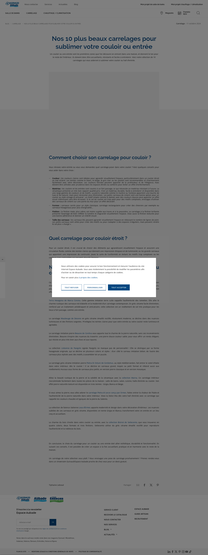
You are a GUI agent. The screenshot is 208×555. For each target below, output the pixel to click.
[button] (119, 287)
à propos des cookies (88, 277)
